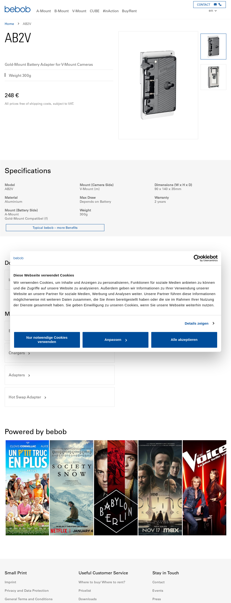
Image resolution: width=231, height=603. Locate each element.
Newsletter (161, 563)
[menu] (115, 9)
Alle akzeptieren (184, 340)
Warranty (12, 563)
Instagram (166, 577)
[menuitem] (43, 11)
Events (157, 547)
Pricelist (85, 547)
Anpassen (115, 340)
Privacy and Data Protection (27, 547)
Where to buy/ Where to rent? (102, 538)
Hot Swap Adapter (140, 352)
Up (218, 596)
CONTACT (203, 4)
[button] (213, 11)
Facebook (156, 577)
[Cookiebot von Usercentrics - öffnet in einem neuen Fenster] (197, 258)
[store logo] (17, 10)
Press (156, 555)
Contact (158, 538)
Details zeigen (196, 323)
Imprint (10, 538)
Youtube (177, 577)
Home (9, 24)
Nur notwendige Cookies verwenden (47, 339)
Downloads (88, 555)
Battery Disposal (91, 563)
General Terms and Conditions (29, 555)
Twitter (187, 577)
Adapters (17, 352)
